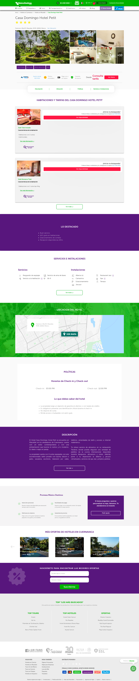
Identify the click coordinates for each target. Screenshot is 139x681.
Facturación (79, 679)
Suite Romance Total (24, 179)
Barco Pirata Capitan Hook (33, 629)
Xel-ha (33, 620)
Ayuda (98, 679)
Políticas (80, 89)
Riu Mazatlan (69, 620)
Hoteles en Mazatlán (31, 664)
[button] (57, 8)
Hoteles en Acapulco (31, 673)
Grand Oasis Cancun (69, 617)
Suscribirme (69, 586)
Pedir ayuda (105, 513)
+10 (119, 55)
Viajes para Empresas (48, 664)
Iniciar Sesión (102, 3)
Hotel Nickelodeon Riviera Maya (69, 623)
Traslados (44, 673)
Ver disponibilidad (82, 117)
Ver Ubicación (51, 28)
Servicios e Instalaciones (101, 89)
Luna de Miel (45, 669)
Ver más (69, 468)
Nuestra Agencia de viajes (34, 679)
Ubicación (59, 89)
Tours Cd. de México (31, 667)
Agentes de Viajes (89, 679)
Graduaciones (46, 667)
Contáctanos (46, 679)
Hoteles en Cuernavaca (26, 12)
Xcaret (33, 617)
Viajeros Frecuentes (47, 662)
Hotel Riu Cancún (69, 626)
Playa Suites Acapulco (105, 629)
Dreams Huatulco (105, 617)
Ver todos (69, 292)
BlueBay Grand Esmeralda (105, 620)
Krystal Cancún (69, 629)
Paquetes (44, 671)
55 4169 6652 (117, 114)
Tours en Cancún (30, 669)
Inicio (16, 12)
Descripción (39, 89)
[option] (34, 548)
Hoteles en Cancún (30, 662)
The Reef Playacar (105, 626)
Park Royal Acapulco (106, 623)
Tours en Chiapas (30, 671)
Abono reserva (106, 679)
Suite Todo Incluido (24, 128)
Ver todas (69, 206)
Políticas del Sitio (56, 679)
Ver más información (27, 141)
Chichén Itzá (33, 626)
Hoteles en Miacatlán (40, 12)
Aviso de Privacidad (69, 679)
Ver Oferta (111, 77)
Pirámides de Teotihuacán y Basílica (33, 623)
